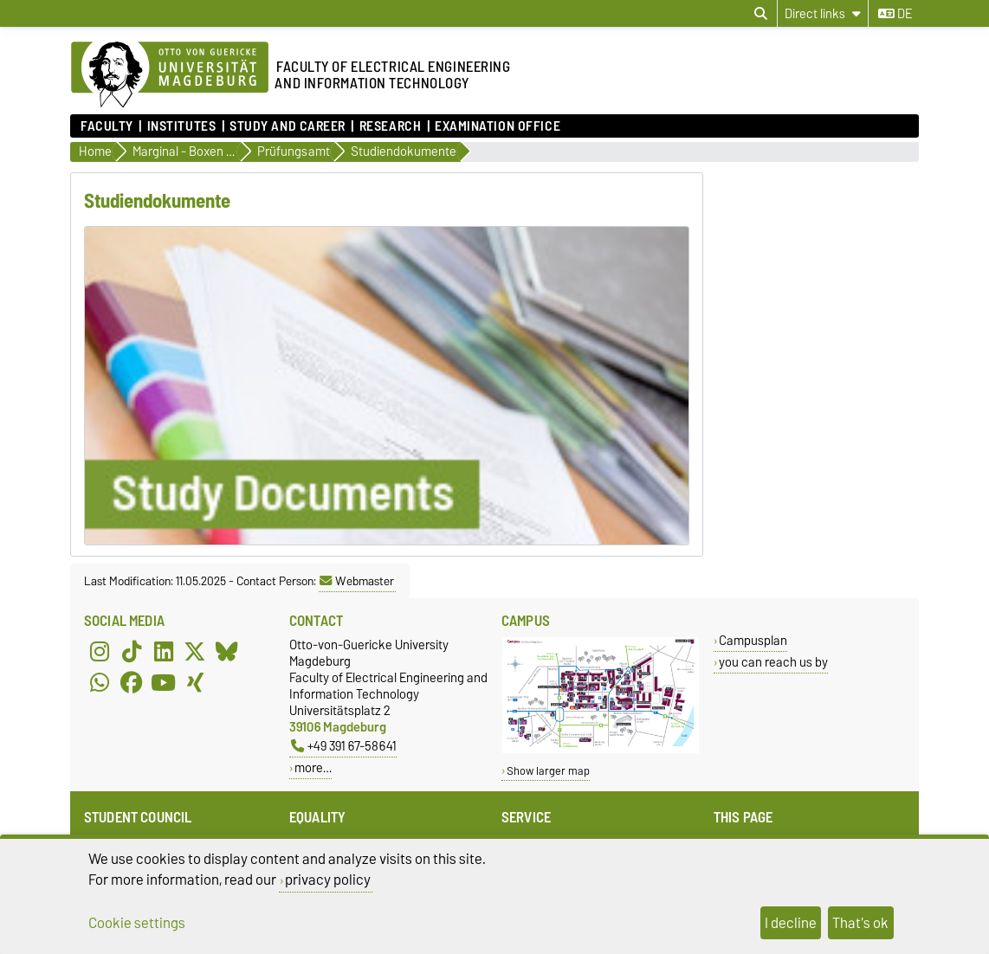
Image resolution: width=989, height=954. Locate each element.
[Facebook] (131, 683)
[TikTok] (131, 651)
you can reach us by (773, 662)
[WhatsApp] (99, 683)
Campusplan (753, 640)
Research (390, 126)
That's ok (860, 923)
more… (313, 767)
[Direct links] (823, 13)
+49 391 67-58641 (344, 746)
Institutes (182, 126)
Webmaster (357, 580)
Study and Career (287, 126)
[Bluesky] (226, 651)
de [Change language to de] (895, 13)
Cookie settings (136, 923)
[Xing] (194, 683)
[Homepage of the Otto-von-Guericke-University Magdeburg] (169, 75)
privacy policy (328, 879)
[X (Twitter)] (194, 651)
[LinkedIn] (163, 651)
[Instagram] (99, 651)
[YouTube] (163, 683)
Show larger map (548, 771)
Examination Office (497, 126)
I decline (791, 923)
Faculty (107, 126)
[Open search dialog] (760, 13)
